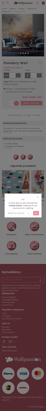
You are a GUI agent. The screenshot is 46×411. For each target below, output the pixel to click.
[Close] (38, 197)
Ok (36, 213)
